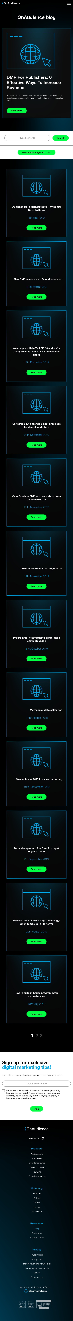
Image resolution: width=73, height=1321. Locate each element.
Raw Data (37, 1172)
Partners (36, 1198)
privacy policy (19, 1098)
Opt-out (37, 1272)
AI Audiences (36, 1158)
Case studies (36, 1233)
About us (37, 1193)
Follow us (36, 1138)
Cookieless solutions (37, 1176)
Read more (36, 227)
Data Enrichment (37, 1167)
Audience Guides (37, 1237)
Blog (37, 1228)
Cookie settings (37, 1277)
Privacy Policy (36, 1259)
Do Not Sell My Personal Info (36, 1268)
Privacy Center (37, 1255)
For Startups (37, 1211)
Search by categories (36, 152)
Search (60, 138)
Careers (37, 1202)
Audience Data (37, 1154)
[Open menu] (69, 3)
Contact (37, 1207)
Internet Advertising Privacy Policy (37, 1263)
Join (36, 1109)
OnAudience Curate (37, 1163)
